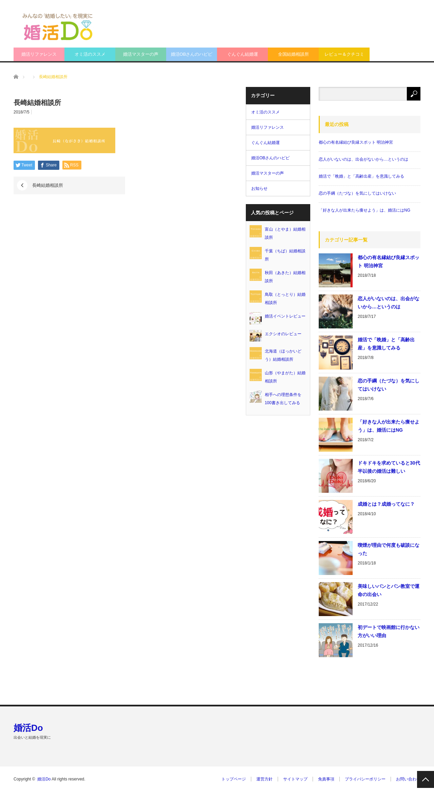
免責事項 (326, 779)
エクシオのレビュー (283, 333)
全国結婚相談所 (293, 54)
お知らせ (259, 188)
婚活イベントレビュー (285, 316)
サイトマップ (295, 779)
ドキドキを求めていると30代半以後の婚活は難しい (389, 467)
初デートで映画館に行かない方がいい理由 (388, 631)
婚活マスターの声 (140, 54)
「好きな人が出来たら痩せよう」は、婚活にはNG (364, 210)
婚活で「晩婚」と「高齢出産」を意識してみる (361, 176)
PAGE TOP (425, 779)
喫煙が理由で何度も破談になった (388, 549)
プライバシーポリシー (365, 779)
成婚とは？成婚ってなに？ (386, 504)
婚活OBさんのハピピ (192, 54)
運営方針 (264, 779)
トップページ (233, 779)
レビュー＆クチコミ (344, 54)
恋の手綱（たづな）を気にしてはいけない (357, 193)
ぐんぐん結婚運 (242, 54)
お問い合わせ (408, 779)
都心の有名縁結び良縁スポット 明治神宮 (356, 142)
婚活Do (28, 728)
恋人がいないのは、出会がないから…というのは (363, 159)
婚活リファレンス (39, 54)
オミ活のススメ (90, 54)
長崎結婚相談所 (47, 185)
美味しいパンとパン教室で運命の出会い (388, 590)
